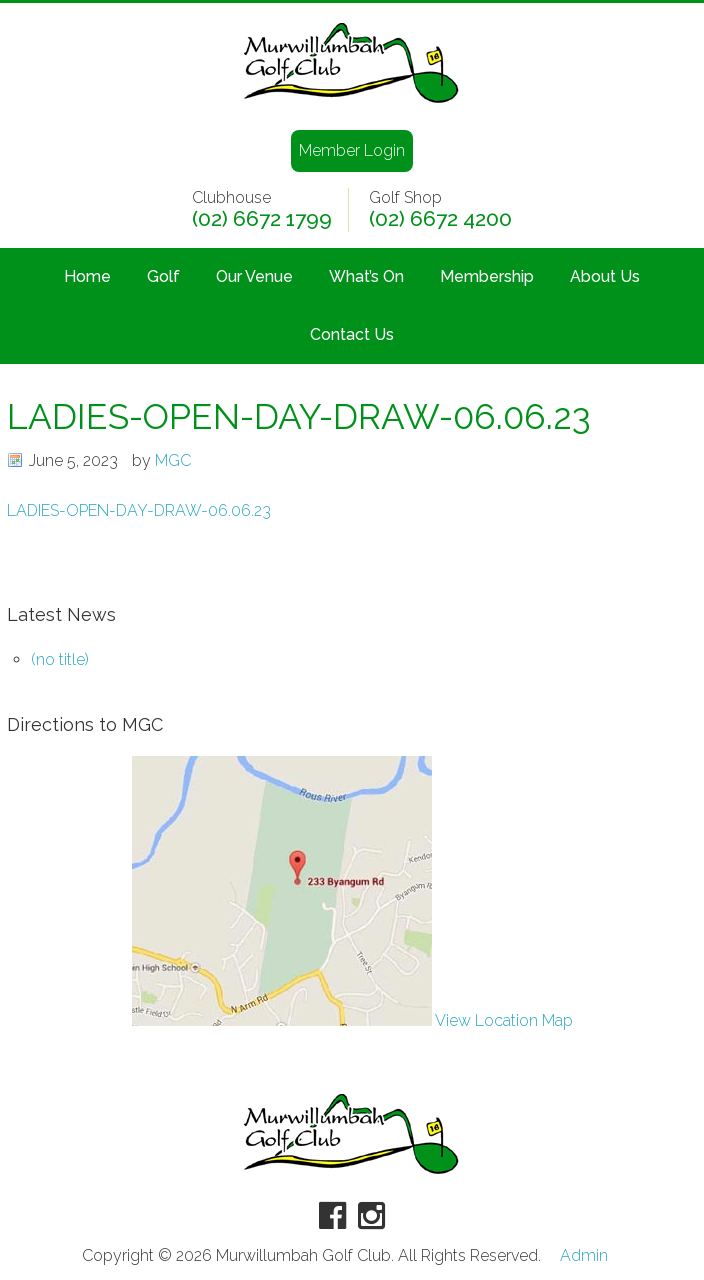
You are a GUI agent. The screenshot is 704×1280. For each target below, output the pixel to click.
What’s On (366, 276)
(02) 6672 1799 (262, 219)
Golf (163, 276)
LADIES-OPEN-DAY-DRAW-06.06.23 (139, 510)
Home (87, 276)
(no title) (60, 659)
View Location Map (352, 1020)
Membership (487, 276)
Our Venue (254, 276)
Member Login (352, 150)
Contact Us (352, 334)
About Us (605, 276)
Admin (584, 1256)
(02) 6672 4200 (440, 219)
